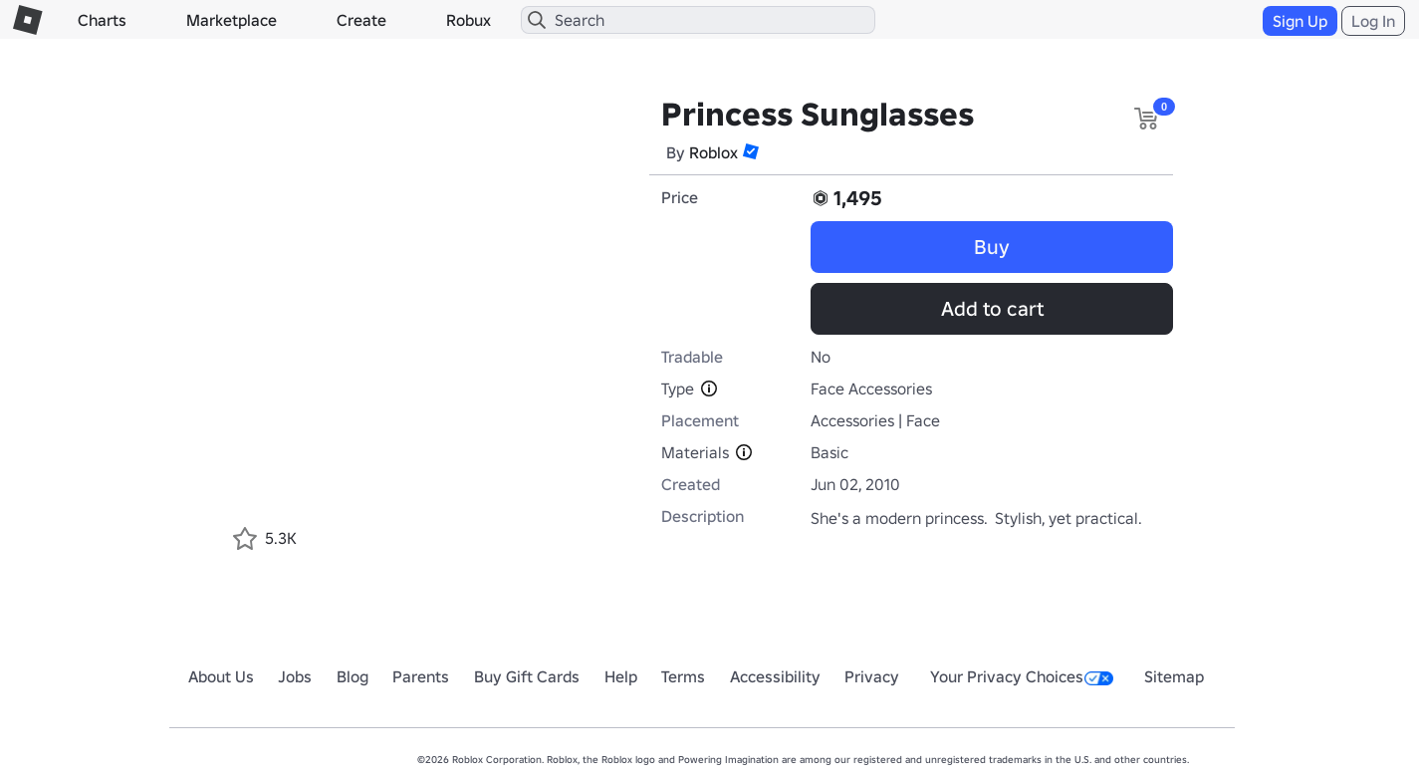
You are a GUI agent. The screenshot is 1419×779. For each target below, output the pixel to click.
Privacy (871, 676)
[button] (751, 151)
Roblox (713, 152)
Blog (352, 676)
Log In (1373, 21)
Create (361, 20)
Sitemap (1174, 676)
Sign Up (1300, 21)
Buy (992, 247)
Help (620, 676)
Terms (683, 676)
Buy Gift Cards (527, 676)
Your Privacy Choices (1021, 676)
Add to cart (992, 309)
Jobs (295, 676)
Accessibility (775, 676)
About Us (221, 676)
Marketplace (231, 20)
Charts (102, 20)
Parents (420, 676)
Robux (468, 20)
